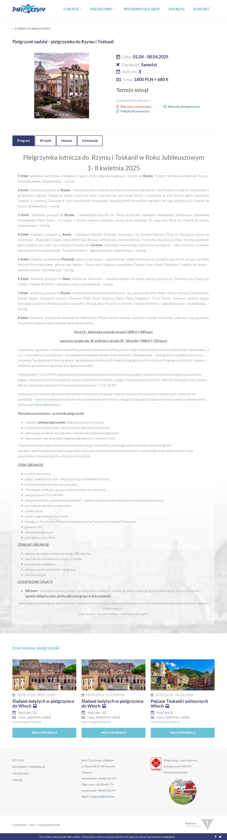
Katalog (177, 9)
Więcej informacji (44, 732)
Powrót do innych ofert (31, 28)
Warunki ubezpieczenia (182, 107)
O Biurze (72, 9)
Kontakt (201, 9)
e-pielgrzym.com (48, 825)
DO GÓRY (18, 760)
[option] (61, 85)
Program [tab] (23, 141)
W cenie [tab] (45, 141)
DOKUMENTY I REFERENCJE (28, 766)
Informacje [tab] (90, 141)
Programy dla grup (142, 9)
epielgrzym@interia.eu (45, 405)
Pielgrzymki (102, 9)
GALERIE (17, 779)
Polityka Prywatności (132, 111)
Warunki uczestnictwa (133, 107)
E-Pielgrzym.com (29, 9)
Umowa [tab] (66, 141)
